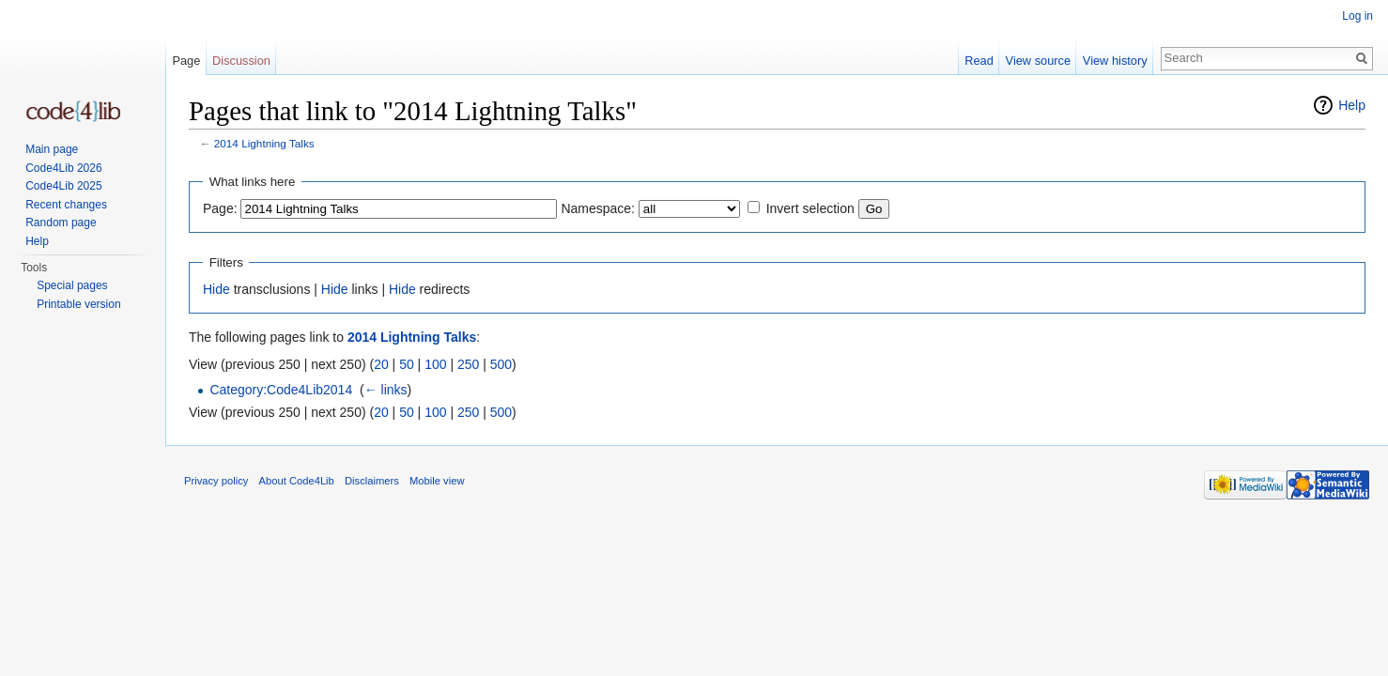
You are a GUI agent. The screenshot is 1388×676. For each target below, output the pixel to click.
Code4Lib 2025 (63, 185)
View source (1038, 61)
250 (468, 364)
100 (435, 364)
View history (1115, 61)
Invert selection (810, 208)
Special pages (72, 285)
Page (186, 61)
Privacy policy (216, 480)
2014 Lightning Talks (264, 143)
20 (381, 364)
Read (979, 61)
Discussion (241, 61)
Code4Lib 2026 (63, 168)
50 (406, 364)
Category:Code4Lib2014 (280, 389)
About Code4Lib (296, 480)
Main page (51, 149)
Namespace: (598, 208)
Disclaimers (372, 480)
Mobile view (436, 480)
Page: (220, 208)
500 (501, 364)
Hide (216, 289)
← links (386, 389)
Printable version (78, 304)
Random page (60, 222)
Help (1351, 105)
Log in (1357, 16)
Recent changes (66, 204)
